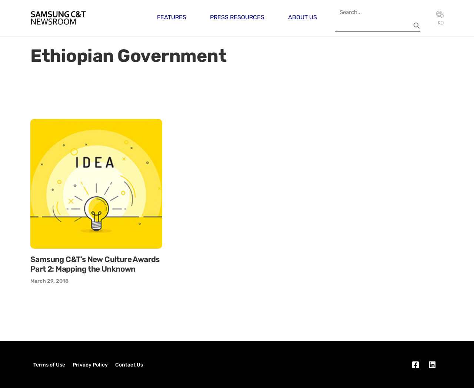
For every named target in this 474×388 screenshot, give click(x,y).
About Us (302, 17)
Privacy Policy (90, 365)
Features (171, 17)
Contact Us (129, 365)
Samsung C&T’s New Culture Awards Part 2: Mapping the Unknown (95, 264)
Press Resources (237, 17)
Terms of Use (49, 365)
